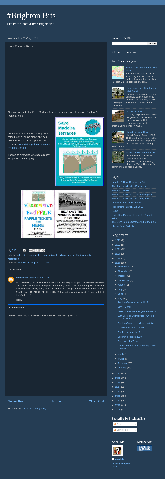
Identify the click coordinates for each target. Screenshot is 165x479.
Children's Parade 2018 (130, 336)
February (123, 363)
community (34, 255)
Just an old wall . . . (136, 111)
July (120, 289)
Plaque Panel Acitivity (123, 226)
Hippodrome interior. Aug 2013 (127, 207)
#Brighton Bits (31, 15)
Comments (121, 430)
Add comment (17, 307)
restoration (13, 259)
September (124, 280)
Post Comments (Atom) (34, 408)
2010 (118, 405)
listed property (63, 255)
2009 (118, 409)
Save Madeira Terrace (129, 341)
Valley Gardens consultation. (140, 152)
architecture (22, 255)
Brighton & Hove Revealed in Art (128, 182)
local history (78, 255)
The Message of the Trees (131, 332)
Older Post (96, 401)
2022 (118, 244)
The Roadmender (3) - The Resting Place (133, 194)
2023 (118, 240)
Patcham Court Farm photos (126, 202)
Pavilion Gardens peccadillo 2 (133, 302)
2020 (118, 254)
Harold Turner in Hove (137, 132)
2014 (118, 387)
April (120, 354)
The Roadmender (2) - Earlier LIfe (129, 186)
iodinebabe (22, 277)
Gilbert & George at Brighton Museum (137, 311)
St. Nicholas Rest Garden (131, 327)
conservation (48, 255)
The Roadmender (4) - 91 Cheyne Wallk (132, 198)
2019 (118, 258)
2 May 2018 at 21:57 (40, 277)
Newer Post (16, 401)
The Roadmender (121, 190)
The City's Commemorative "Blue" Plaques (134, 222)
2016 (118, 378)
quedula (119, 459)
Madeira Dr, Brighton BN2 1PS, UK (36, 262)
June (121, 294)
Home (56, 401)
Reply (19, 300)
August (122, 284)
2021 (118, 249)
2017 (118, 373)
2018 (118, 262)
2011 (118, 400)
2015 (118, 382)
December (123, 266)
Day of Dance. (125, 307)
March (121, 358)
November (123, 271)
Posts (118, 424)
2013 (118, 391)
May (120, 298)
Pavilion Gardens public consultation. (137, 323)
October (122, 276)
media (88, 255)
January (122, 367)
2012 (118, 396)
